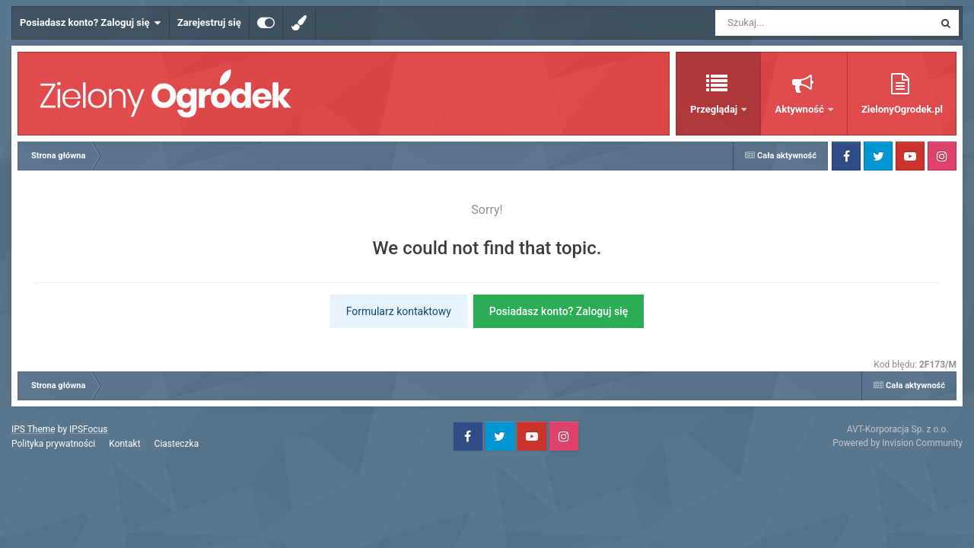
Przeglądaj (715, 109)
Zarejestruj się (209, 22)
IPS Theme (33, 429)
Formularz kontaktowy (398, 311)
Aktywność (800, 109)
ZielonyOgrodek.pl (902, 109)
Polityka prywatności (53, 443)
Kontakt (124, 443)
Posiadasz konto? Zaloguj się (90, 23)
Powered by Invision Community (897, 443)
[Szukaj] (789, 23)
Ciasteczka (176, 443)
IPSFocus (88, 429)
